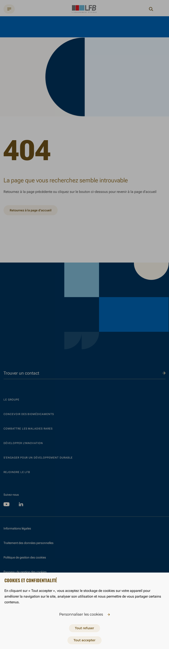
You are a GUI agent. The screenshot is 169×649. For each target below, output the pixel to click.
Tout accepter (84, 640)
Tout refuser (84, 628)
